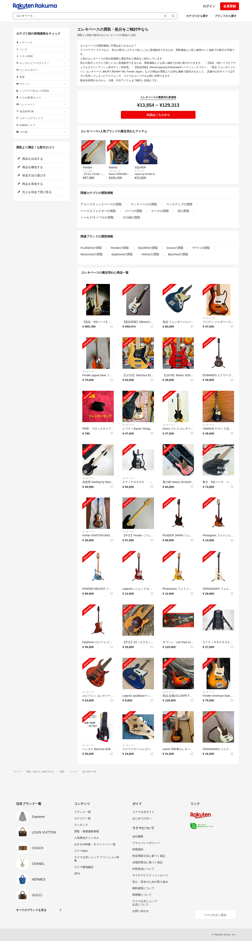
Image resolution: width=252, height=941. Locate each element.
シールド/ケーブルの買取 (97, 217)
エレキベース (208, 318)
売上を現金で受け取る (34, 192)
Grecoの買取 (175, 247)
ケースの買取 (160, 211)
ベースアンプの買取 (179, 204)
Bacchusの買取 (178, 254)
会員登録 (229, 6)
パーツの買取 (133, 211)
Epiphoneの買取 (122, 254)
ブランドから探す (226, 15)
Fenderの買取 (120, 247)
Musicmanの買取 (92, 254)
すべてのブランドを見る (31, 910)
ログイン (209, 6)
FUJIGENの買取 (91, 247)
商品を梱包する (30, 167)
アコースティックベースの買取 (101, 204)
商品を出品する (30, 158)
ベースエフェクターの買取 (98, 211)
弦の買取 (183, 211)
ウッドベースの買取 (144, 204)
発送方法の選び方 (31, 175)
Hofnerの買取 (150, 254)
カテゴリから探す (197, 15)
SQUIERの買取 (148, 247)
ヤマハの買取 (201, 247)
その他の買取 (131, 217)
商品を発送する (30, 183)
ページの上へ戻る (215, 914)
